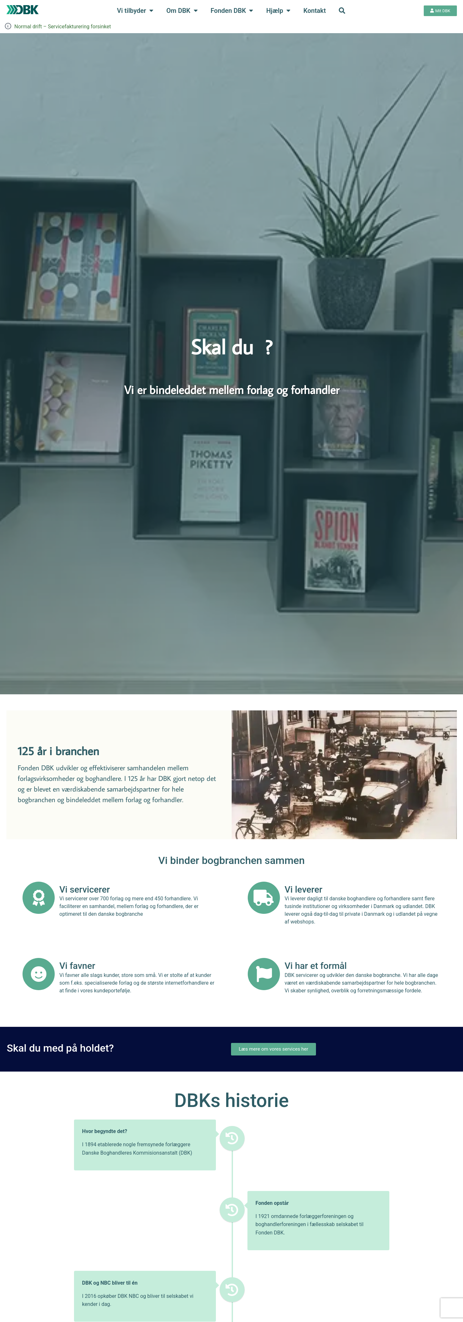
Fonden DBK (232, 10)
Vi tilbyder (135, 10)
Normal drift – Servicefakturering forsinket (62, 26)
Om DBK (182, 10)
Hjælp (278, 10)
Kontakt (314, 10)
